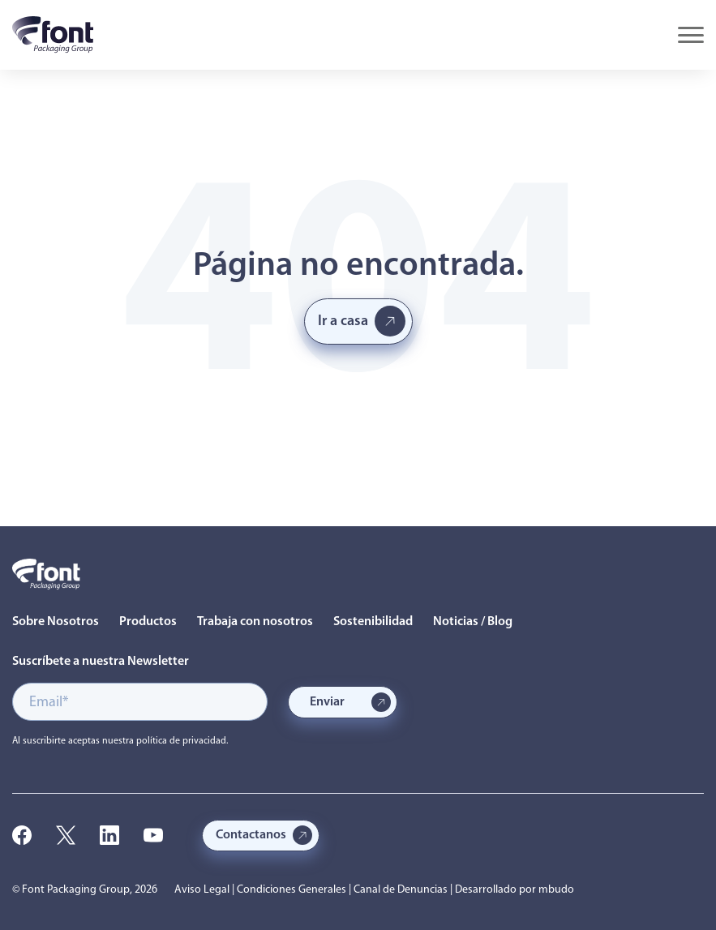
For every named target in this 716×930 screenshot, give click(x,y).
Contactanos (251, 835)
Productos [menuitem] (148, 621)
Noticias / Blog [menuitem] (472, 621)
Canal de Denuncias (401, 890)
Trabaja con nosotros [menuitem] (255, 621)
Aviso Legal (201, 890)
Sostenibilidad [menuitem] (373, 621)
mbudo (556, 890)
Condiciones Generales (291, 890)
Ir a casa (343, 321)
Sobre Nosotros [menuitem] (55, 621)
